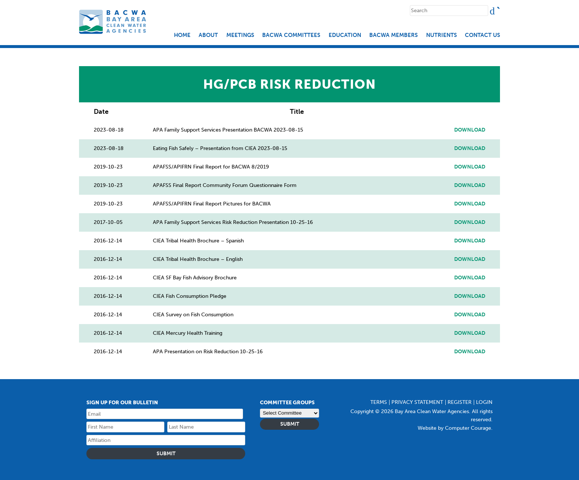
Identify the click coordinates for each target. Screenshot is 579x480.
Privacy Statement (417, 402)
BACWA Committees (291, 35)
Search (498, 8)
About (208, 35)
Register (460, 402)
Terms (378, 402)
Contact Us (482, 35)
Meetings (240, 35)
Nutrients (441, 35)
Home (182, 35)
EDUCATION (345, 35)
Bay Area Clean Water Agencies (113, 21)
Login (484, 402)
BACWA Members (393, 35)
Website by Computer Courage (454, 428)
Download (469, 130)
